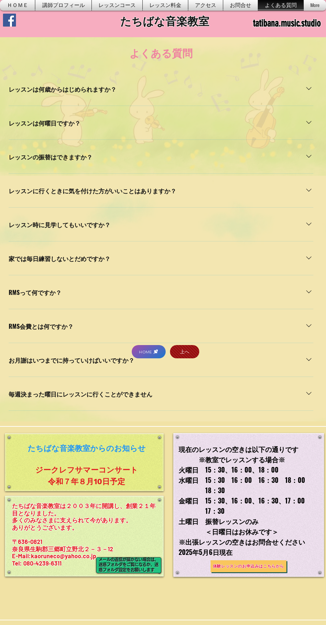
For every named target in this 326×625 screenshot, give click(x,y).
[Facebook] (9, 20)
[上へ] (184, 351)
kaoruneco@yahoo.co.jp (63, 556)
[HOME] (149, 351)
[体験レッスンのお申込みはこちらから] (248, 566)
